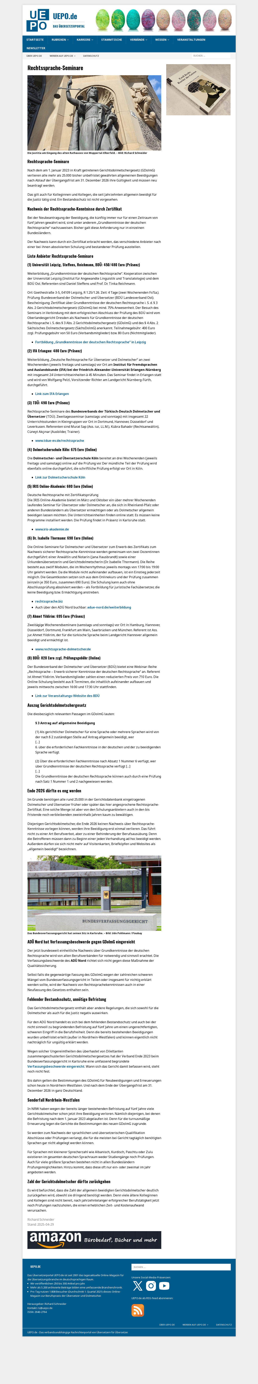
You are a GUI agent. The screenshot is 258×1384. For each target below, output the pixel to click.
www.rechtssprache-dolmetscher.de (63, 649)
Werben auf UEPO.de (61, 55)
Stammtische (111, 39)
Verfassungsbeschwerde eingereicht (55, 1066)
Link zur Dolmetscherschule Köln (60, 477)
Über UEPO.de (34, 55)
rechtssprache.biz (49, 601)
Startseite (35, 39)
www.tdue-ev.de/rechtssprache (59, 440)
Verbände (137, 39)
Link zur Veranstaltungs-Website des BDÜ (67, 696)
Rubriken (59, 39)
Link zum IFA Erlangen (52, 394)
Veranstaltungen (191, 39)
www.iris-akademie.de (52, 529)
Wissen (160, 39)
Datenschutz (91, 55)
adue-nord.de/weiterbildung (109, 607)
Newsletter (36, 48)
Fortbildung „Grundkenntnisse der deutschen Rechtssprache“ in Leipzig (90, 342)
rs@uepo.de (45, 1308)
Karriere (83, 39)
